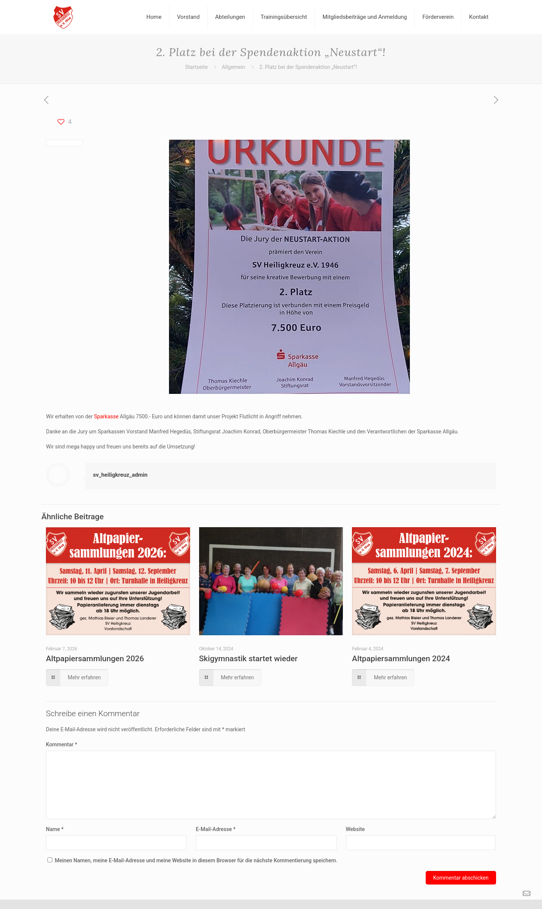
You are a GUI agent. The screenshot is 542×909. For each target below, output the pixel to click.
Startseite (196, 67)
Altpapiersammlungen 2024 (401, 658)
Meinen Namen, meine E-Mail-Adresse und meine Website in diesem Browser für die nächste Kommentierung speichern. (196, 860)
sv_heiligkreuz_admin (120, 474)
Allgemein (233, 67)
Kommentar (61, 744)
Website (355, 829)
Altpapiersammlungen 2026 (95, 658)
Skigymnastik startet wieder (248, 658)
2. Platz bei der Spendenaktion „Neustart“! (308, 67)
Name (55, 829)
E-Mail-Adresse (215, 829)
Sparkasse (106, 416)
